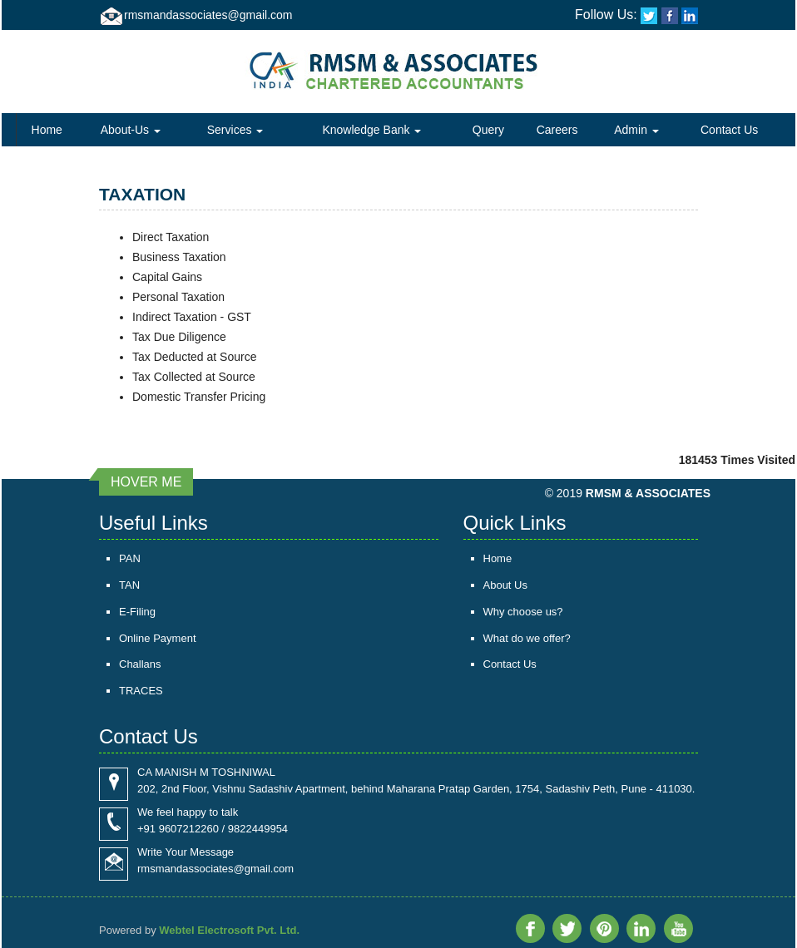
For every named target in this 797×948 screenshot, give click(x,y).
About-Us (131, 129)
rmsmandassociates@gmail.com (208, 15)
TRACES (141, 691)
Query (488, 129)
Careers (557, 129)
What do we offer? (527, 638)
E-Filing (137, 611)
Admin (636, 129)
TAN (129, 585)
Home (47, 129)
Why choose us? (523, 611)
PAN (130, 558)
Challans (140, 665)
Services (235, 129)
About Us (505, 585)
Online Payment (157, 638)
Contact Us (729, 129)
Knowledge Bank (371, 129)
